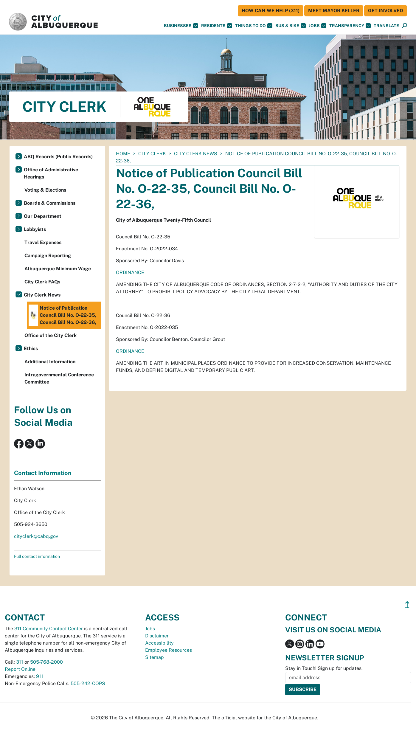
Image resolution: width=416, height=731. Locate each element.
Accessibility (159, 643)
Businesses (181, 25)
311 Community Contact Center (48, 628)
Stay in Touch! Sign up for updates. (324, 668)
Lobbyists (35, 229)
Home (123, 153)
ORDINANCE (130, 272)
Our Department (42, 216)
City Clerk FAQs (42, 282)
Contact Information (43, 473)
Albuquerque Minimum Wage (57, 268)
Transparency (350, 25)
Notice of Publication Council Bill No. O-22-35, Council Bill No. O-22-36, (62, 315)
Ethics (31, 348)
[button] (386, 25)
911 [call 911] (39, 676)
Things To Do (253, 25)
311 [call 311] (19, 662)
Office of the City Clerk (50, 335)
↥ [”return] (407, 604)
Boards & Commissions (49, 203)
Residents (216, 25)
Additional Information (49, 361)
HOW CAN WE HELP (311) (270, 10)
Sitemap (154, 657)
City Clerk (152, 153)
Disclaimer (157, 636)
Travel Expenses (42, 242)
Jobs (317, 25)
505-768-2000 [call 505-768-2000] (46, 662)
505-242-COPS (88, 683)
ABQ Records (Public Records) (58, 156)
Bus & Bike (290, 25)
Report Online (20, 669)
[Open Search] (404, 26)
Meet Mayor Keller (333, 10)
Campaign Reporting (47, 255)
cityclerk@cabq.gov (36, 536)
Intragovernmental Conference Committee (59, 378)
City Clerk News (195, 153)
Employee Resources (168, 650)
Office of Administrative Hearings (51, 173)
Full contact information (37, 556)
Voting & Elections (45, 190)
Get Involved (385, 10)
